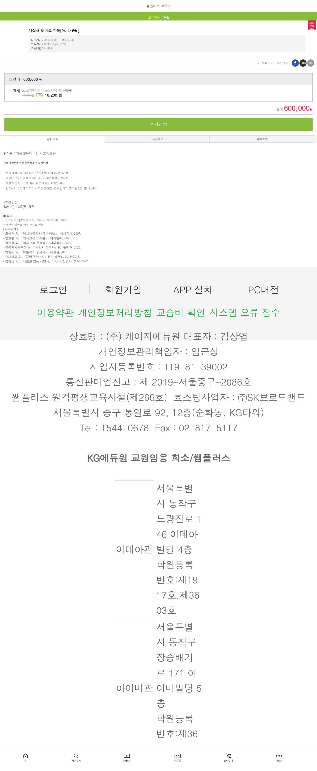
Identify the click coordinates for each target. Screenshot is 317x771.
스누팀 (159, 17)
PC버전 (263, 289)
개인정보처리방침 (115, 312)
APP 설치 (193, 289)
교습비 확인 (180, 312)
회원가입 (123, 289)
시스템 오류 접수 (244, 312)
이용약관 (55, 312)
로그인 (54, 289)
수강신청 (158, 124)
